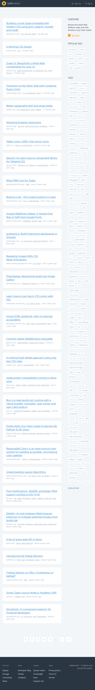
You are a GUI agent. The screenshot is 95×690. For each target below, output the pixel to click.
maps (84, 290)
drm (80, 194)
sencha (81, 377)
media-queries (74, 299)
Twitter (21, 674)
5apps (11, 3)
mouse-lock (73, 309)
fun (70, 240)
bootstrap (73, 125)
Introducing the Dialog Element (24, 556)
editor (71, 198)
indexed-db (73, 272)
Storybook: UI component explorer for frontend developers (28, 610)
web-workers (22, 342)
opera (71, 327)
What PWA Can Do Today (21, 180)
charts (71, 139)
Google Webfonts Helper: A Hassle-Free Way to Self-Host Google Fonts (29, 215)
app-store (85, 93)
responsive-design (76, 363)
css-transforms (74, 171)
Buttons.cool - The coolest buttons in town (31, 197)
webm (71, 464)
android (72, 88)
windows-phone (74, 482)
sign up (76, 3)
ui (34, 70)
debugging (73, 180)
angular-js (82, 88)
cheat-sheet (81, 139)
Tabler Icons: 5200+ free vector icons (27, 141)
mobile (40, 498)
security (21, 126)
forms (71, 231)
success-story (74, 395)
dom (82, 189)
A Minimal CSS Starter (19, 46)
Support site (38, 681)
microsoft (72, 304)
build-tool (83, 130)
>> (69, 639)
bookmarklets (80, 120)
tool (39, 221)
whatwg (84, 473)
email (79, 198)
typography (25, 109)
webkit (38, 109)
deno (18, 385)
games (78, 68)
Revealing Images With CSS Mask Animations (22, 257)
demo (83, 180)
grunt (71, 258)
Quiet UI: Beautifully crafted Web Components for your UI (25, 65)
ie (84, 267)
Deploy (5, 670)
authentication (74, 107)
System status (39, 670)
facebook (80, 212)
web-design (28, 145)
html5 (80, 59)
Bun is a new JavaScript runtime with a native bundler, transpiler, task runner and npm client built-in (31, 403)
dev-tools (80, 185)
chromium (72, 148)
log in (88, 3)
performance (74, 336)
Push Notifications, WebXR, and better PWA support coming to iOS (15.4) (31, 492)
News (5, 681)
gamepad (72, 244)
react (70, 358)
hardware (79, 258)
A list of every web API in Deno (24, 539)
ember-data (73, 203)
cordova (71, 157)
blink (71, 116)
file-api (71, 217)
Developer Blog (24, 670)
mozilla (83, 309)
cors (79, 157)
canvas (82, 134)
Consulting (7, 677)
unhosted (72, 418)
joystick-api (84, 276)
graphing (81, 253)
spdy (83, 386)
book (70, 120)
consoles (84, 153)
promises (80, 350)
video (87, 418)
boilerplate (80, 116)
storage (85, 390)
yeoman (86, 482)
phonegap (83, 341)
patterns (71, 331)
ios (15, 498)
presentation (83, 345)
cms (23, 596)
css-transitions (73, 175)
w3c (76, 423)
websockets (73, 473)
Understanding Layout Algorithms (26, 472)
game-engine (80, 240)
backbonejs (73, 111)
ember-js (83, 203)
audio (79, 102)
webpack (72, 468)
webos (79, 464)
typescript (37, 241)
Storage (6, 674)
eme (70, 208)
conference (73, 153)
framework (41, 616)
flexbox (80, 226)
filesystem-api (81, 217)
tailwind (21, 165)
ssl (77, 390)
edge (87, 194)
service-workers (75, 381)
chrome (72, 144)
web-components (24, 70)
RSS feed (75, 35)
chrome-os (82, 144)
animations (31, 93)
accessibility (41, 323)
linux (79, 286)
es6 (84, 208)
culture (81, 63)
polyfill (71, 345)
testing (80, 400)
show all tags (73, 488)
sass (78, 372)
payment (81, 331)
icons (17, 145)
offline (71, 322)
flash (71, 226)
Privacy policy (54, 670)
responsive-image (76, 367)
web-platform (27, 543)
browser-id (84, 125)
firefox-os (81, 221)
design (71, 185)
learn (34, 34)
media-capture (74, 295)
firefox (24, 433)
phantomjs (72, 341)
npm (38, 385)
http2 (86, 262)
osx (79, 327)
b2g (84, 107)
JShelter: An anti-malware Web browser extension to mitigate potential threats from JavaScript (32, 517)
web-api (84, 423)
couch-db (72, 162)
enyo (77, 208)
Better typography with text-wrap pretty (29, 105)
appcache (72, 97)
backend (31, 385)
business (72, 134)
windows (72, 478)
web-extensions (32, 126)
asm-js (71, 102)
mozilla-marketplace (75, 313)
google (34, 221)
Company (22, 677)
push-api (48, 498)
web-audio (73, 432)
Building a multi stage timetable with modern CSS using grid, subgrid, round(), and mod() (30, 26)
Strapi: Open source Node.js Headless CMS (31, 592)
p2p (85, 327)
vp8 (70, 423)
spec (33, 109)
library (9, 73)
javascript (39, 70)
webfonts (27, 221)
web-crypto (73, 441)
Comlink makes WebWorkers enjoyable (29, 338)
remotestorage (80, 358)
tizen (80, 404)
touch (71, 409)
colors (32, 303)
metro (86, 299)
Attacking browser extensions (23, 122)
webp (87, 464)
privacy (47, 433)
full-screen (82, 235)
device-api (73, 189)
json (79, 281)
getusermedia (81, 249)
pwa (28, 184)
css (22, 34)
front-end (72, 235)
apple (19, 498)
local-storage (74, 290)
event (71, 212)
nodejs (24, 385)
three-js (72, 404)
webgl (71, 459)
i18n (70, 267)
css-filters (72, 167)
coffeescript (84, 148)
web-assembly (73, 427)
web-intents (73, 446)
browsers (43, 126)
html (50, 70)
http (25, 580)
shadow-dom (73, 386)
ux (80, 418)
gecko (71, 249)
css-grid (27, 34)
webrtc (81, 468)
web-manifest (85, 446)
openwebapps (83, 322)
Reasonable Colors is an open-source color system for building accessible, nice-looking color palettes (31, 452)
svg (84, 395)
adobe (84, 83)
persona (85, 336)
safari (34, 498)
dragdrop (72, 194)
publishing (73, 354)
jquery (71, 281)
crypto (81, 162)
